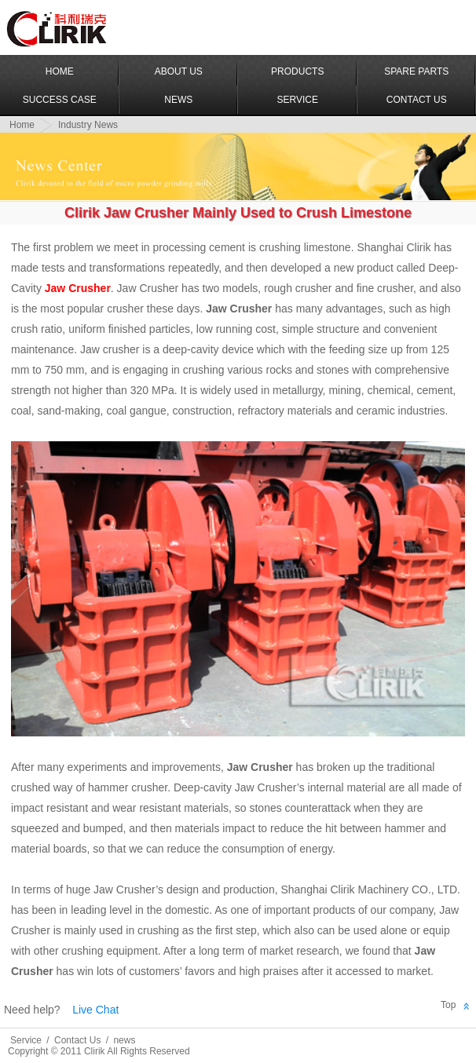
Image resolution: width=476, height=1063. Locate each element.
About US (179, 71)
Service (297, 99)
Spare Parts (416, 71)
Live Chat (95, 1009)
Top (448, 1004)
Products (297, 71)
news (124, 1040)
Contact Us (416, 99)
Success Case (60, 99)
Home (60, 71)
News (178, 99)
